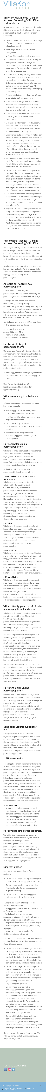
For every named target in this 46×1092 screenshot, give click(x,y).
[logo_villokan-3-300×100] (19, 5)
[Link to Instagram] (41, 1085)
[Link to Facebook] (37, 1085)
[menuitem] (14, 1088)
